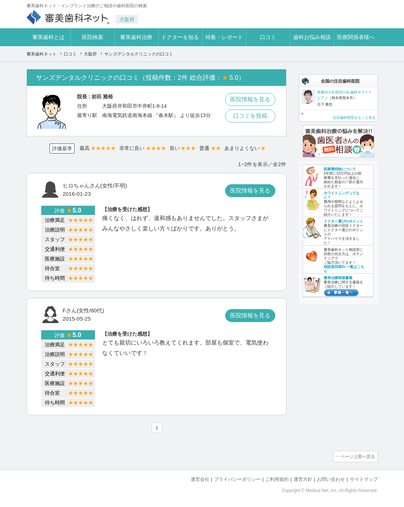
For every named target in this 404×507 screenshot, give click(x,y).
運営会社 (200, 478)
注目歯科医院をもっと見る (354, 118)
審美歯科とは (48, 37)
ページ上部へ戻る (357, 456)
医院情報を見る (250, 99)
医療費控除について (340, 169)
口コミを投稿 (250, 116)
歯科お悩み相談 (312, 37)
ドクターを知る (180, 37)
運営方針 (303, 478)
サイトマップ (364, 478)
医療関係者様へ (356, 37)
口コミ (268, 37)
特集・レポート (224, 37)
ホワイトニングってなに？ (342, 195)
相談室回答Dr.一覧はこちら (344, 269)
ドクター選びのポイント (343, 221)
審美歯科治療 (136, 37)
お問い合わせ (331, 478)
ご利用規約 (277, 478)
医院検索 (92, 37)
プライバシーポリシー (237, 478)
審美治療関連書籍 (338, 278)
